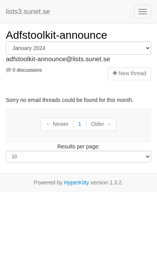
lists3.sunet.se (28, 12)
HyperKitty (76, 182)
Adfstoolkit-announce (56, 35)
